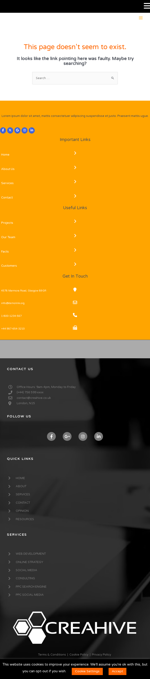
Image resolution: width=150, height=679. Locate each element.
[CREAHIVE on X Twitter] (10, 130)
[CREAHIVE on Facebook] (3, 130)
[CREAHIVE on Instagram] (25, 130)
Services (7, 183)
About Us (8, 169)
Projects (7, 223)
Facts (5, 251)
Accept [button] (117, 671)
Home (5, 155)
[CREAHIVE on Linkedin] (32, 130)
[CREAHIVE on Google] (17, 130)
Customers (9, 266)
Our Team (8, 237)
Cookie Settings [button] (87, 671)
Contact (7, 197)
